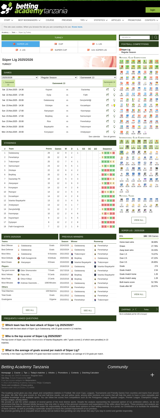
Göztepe (48, 105)
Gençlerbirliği (85, 100)
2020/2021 (64, 258)
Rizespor (12, 192)
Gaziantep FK (14, 179)
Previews (67, 20)
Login (152, 10)
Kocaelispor (86, 105)
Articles (117, 20)
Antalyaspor (85, 132)
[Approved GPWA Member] (22, 415)
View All (138, 220)
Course (50, 20)
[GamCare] (28, 415)
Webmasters (30, 380)
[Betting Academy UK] (146, 375)
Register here (37, 376)
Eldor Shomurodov (26, 270)
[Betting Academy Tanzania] (110, 375)
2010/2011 (64, 300)
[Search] (155, 37)
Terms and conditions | (11, 385)
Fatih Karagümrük (16, 226)
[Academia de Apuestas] (134, 375)
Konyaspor (48, 132)
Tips (84, 20)
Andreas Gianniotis (27, 283)
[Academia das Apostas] (116, 375)
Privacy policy (27, 385)
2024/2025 (64, 245)
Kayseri (49, 90)
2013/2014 (64, 287)
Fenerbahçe (85, 121)
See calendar (94, 136)
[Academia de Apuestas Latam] (140, 375)
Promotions (134, 20)
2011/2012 (64, 295)
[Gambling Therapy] (32, 415)
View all (138, 294)
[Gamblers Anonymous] (37, 415)
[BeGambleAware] (9, 415)
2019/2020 (64, 262)
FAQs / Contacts (44, 383)
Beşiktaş (48, 116)
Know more (77, 27)
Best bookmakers (29, 20)
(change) (143, 314)
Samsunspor (85, 116)
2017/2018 (64, 270)
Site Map (5, 378)
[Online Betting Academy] (128, 375)
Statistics (101, 20)
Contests (152, 20)
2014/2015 (64, 283)
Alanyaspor (49, 111)
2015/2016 (64, 279)
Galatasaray (49, 100)
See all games (109, 136)
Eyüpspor (13, 222)
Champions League (149, 397)
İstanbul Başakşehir (17, 200)
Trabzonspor (85, 127)
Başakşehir (49, 127)
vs (67, 90)
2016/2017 (64, 275)
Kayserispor (14, 218)
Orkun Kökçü (24, 279)
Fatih (85, 95)
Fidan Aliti (23, 275)
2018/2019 (64, 266)
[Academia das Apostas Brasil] (122, 375)
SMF (29, 378)
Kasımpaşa (85, 111)
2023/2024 (64, 250)
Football (67, 393)
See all (30, 310)
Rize (49, 121)
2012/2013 (64, 291)
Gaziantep (85, 90)
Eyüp (49, 95)
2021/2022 (64, 254)
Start (8, 20)
